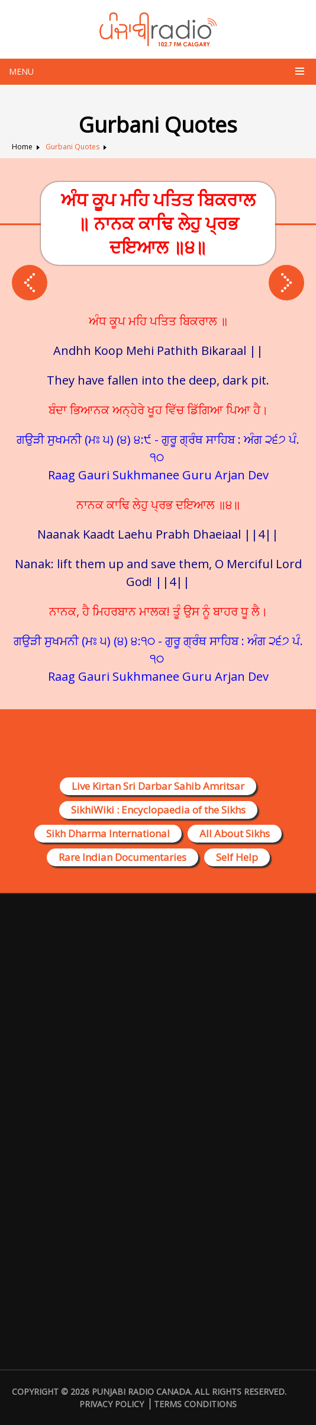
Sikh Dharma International (108, 833)
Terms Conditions (195, 1404)
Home (22, 147)
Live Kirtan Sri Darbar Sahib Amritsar (158, 786)
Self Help (237, 857)
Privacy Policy (111, 1404)
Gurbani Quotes (72, 147)
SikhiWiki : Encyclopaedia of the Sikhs (158, 809)
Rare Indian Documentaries (122, 857)
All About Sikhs (234, 833)
